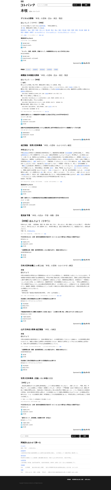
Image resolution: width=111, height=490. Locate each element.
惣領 (82, 174)
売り (25, 30)
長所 (33, 30)
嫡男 (78, 174)
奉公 (84, 157)
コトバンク (28, 5)
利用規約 (69, 479)
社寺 (86, 170)
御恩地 (23, 91)
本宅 (51, 168)
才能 (40, 26)
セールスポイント (40, 32)
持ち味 (64, 30)
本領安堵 (85, 165)
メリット (73, 32)
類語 (22, 30)
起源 (28, 161)
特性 (76, 30)
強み (29, 30)
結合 (24, 174)
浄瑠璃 (56, 69)
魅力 (60, 30)
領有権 (57, 89)
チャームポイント (51, 32)
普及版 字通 (25, 215)
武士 (75, 165)
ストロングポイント (63, 32)
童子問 (49, 106)
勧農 (79, 161)
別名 (50, 170)
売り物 (81, 30)
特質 (44, 26)
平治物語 (71, 87)
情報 (40, 35)
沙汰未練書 (68, 152)
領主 (66, 159)
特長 (37, 30)
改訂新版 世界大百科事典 (31, 145)
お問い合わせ (87, 479)
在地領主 (25, 152)
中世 (23, 28)
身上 (56, 30)
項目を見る (31, 231)
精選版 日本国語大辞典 (30, 75)
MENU (22, 1)
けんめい (28, 69)
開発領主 (24, 155)
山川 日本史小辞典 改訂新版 (32, 329)
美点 (52, 30)
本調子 (32, 32)
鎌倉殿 (80, 165)
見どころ (42, 30)
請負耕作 (35, 69)
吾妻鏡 (46, 93)
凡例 (42, 35)
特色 (69, 30)
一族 (41, 172)
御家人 (49, 157)
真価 (85, 30)
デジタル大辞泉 (27, 18)
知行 (46, 163)
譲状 (35, 161)
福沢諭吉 (42, 69)
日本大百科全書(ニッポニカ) (32, 266)
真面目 (26, 32)
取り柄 (48, 30)
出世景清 (49, 69)
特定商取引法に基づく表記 (77, 479)
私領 (42, 28)
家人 (24, 165)
